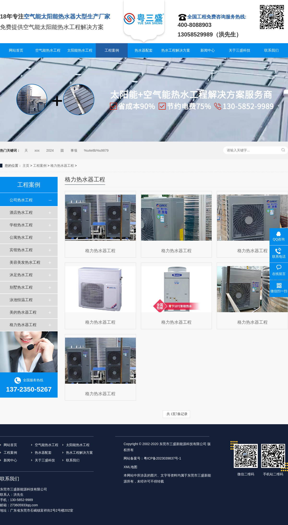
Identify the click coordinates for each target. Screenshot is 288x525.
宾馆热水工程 (21, 250)
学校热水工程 (21, 225)
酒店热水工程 (21, 212)
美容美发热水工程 (25, 262)
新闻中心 (207, 50)
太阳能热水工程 (79, 50)
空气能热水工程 (47, 50)
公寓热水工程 (21, 237)
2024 (50, 150)
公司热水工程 (21, 200)
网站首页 (16, 50)
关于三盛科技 (239, 50)
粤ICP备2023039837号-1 (162, 458)
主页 (26, 165)
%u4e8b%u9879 (96, 150)
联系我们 (271, 50)
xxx (37, 150)
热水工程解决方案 (175, 50)
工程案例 (112, 50)
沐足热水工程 (21, 275)
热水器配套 (144, 50)
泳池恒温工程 (21, 300)
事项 (74, 150)
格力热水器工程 (62, 165)
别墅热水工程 (21, 287)
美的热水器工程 (23, 312)
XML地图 (130, 467)
